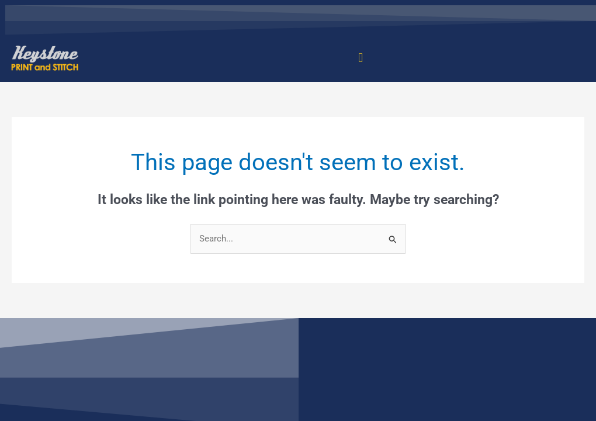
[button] (361, 58)
